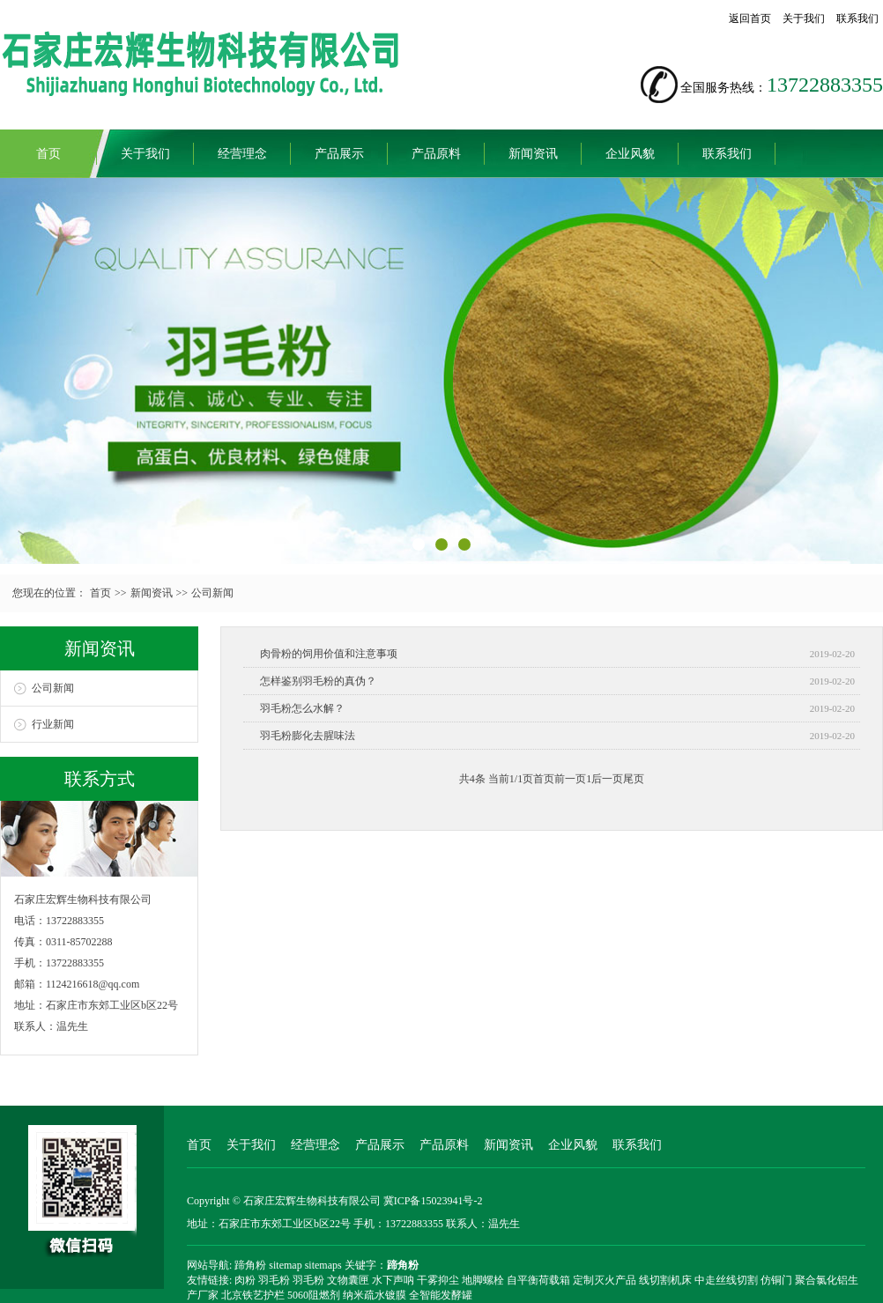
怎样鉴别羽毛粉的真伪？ (318, 681)
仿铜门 (776, 1280)
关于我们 (804, 18)
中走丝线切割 (726, 1280)
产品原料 (436, 153)
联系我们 (857, 18)
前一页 (570, 779)
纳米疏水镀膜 (374, 1295)
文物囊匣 (348, 1280)
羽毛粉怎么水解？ (302, 708)
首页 (48, 153)
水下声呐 (393, 1280)
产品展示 (339, 153)
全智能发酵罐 (440, 1295)
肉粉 (245, 1280)
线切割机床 (665, 1280)
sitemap (285, 1265)
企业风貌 (630, 153)
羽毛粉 (274, 1280)
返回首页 (750, 18)
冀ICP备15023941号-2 (433, 1201)
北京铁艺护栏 (253, 1295)
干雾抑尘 (438, 1280)
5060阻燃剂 (313, 1295)
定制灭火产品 (604, 1280)
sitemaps (323, 1265)
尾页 (633, 779)
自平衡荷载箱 (538, 1280)
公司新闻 (212, 593)
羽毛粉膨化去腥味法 (307, 735)
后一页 (607, 779)
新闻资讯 (533, 153)
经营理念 (242, 153)
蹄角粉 (250, 1265)
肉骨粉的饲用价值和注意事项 (328, 654)
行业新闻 (53, 724)
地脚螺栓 (483, 1280)
